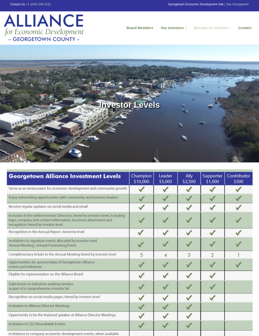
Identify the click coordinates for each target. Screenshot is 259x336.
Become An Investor (211, 28)
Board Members (139, 28)
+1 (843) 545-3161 (38, 4)
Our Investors (172, 28)
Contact (244, 28)
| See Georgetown (236, 4)
